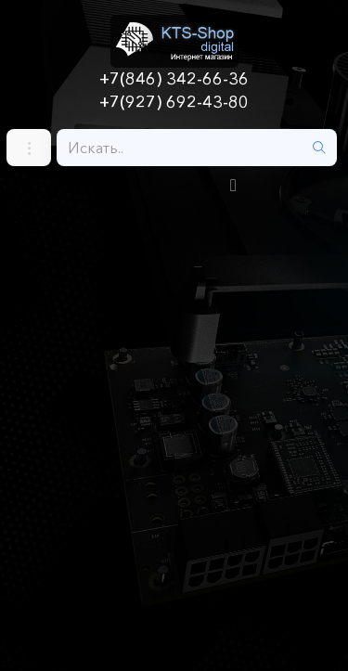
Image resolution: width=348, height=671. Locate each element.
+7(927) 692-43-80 (174, 102)
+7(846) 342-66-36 (174, 79)
